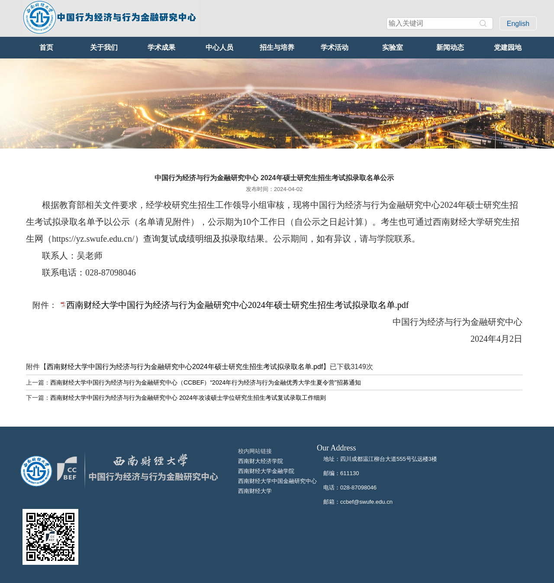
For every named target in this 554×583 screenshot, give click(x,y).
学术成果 (161, 47)
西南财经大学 (255, 491)
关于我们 (104, 47)
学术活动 (334, 47)
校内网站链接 (255, 451)
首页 (46, 47)
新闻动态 (450, 47)
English (518, 23)
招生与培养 (277, 47)
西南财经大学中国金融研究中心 (277, 481)
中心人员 (219, 47)
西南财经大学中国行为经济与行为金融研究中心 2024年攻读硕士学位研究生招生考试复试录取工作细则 (188, 397)
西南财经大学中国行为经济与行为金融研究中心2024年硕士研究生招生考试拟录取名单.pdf (237, 305)
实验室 (392, 47)
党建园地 (508, 47)
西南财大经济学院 (260, 461)
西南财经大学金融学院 (266, 471)
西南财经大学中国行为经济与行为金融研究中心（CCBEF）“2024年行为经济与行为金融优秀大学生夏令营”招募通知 (205, 382)
